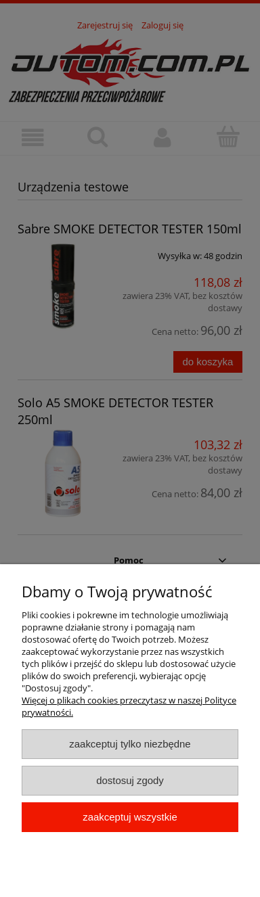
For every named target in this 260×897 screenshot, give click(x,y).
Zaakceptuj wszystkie (130, 817)
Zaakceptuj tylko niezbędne (129, 744)
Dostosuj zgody (130, 780)
